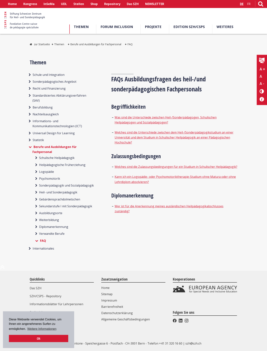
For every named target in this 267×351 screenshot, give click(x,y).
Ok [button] (38, 338)
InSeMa (49, 4)
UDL (64, 4)
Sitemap (107, 294)
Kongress (30, 4)
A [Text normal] (261, 76)
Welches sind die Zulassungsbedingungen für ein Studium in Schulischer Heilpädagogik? (176, 167)
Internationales (43, 248)
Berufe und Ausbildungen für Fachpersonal (95, 44)
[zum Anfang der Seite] (2, 268)
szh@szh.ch (193, 343)
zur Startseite (42, 44)
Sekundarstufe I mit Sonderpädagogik (65, 206)
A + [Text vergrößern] (262, 69)
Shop (94, 4)
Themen (81, 26)
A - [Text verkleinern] (262, 83)
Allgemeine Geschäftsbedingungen (125, 319)
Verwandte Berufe (52, 234)
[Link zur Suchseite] (260, 5)
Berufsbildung (43, 107)
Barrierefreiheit (112, 307)
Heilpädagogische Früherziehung (62, 165)
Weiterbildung (49, 220)
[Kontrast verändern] (262, 91)
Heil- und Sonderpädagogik (58, 192)
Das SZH (133, 4)
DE (241, 4)
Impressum (109, 300)
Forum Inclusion (116, 26)
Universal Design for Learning (54, 133)
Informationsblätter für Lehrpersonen (56, 304)
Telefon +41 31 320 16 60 (164, 343)
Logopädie (46, 172)
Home (12, 4)
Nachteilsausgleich (46, 114)
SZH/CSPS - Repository (45, 296)
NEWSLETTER (154, 4)
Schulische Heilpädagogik (57, 158)
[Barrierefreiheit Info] (262, 99)
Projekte (153, 26)
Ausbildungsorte (50, 213)
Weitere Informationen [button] (41, 328)
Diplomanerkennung (53, 227)
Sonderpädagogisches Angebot (54, 82)
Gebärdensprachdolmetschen (59, 199)
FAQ (130, 44)
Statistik (38, 140)
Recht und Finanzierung (49, 88)
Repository (112, 4)
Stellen (78, 4)
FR (248, 4)
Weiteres (225, 26)
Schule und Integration (49, 75)
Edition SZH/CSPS (189, 26)
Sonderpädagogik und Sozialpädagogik (66, 185)
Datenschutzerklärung (117, 313)
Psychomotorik (49, 179)
